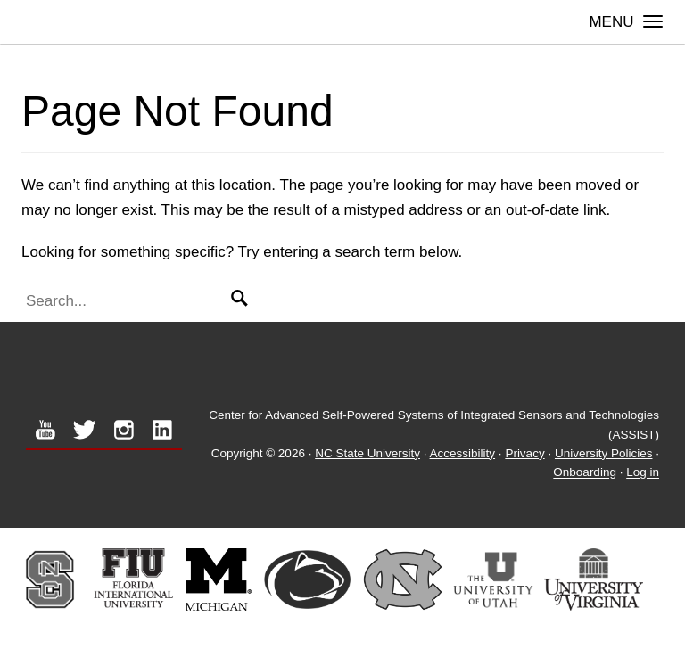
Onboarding (584, 473)
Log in (642, 473)
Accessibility (463, 453)
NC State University (367, 453)
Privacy (524, 453)
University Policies (604, 453)
